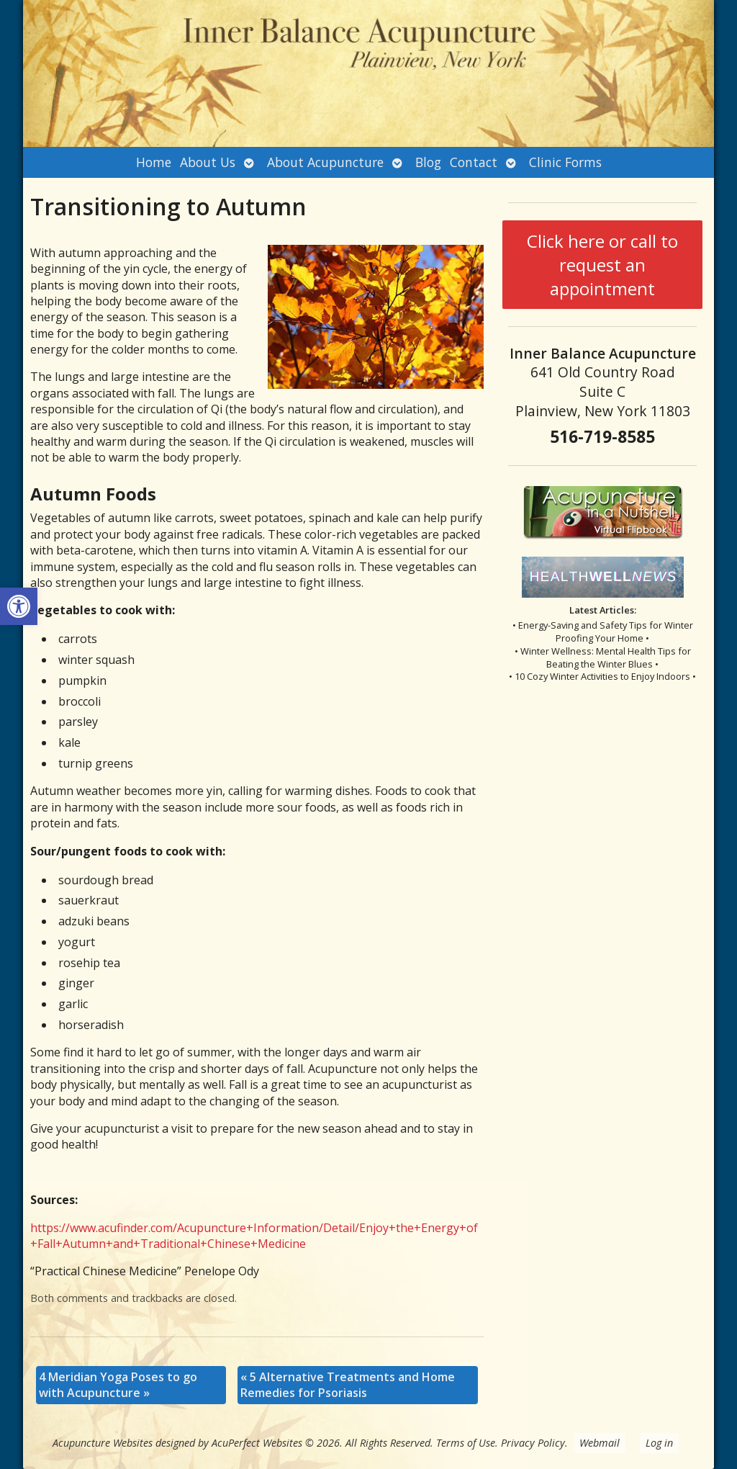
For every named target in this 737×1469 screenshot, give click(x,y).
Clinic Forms (565, 162)
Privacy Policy (533, 1443)
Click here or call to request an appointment (602, 264)
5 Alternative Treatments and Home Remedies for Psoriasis (347, 1385)
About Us (207, 162)
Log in (659, 1443)
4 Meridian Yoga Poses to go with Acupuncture (118, 1385)
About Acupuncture (325, 162)
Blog (428, 162)
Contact (473, 162)
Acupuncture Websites (103, 1443)
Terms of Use (465, 1443)
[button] (18, 606)
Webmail (599, 1443)
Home (153, 162)
